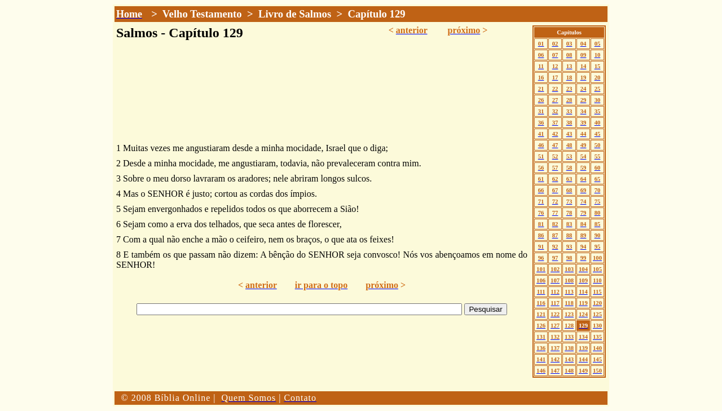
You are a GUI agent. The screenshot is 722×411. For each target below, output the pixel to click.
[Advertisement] (322, 362)
